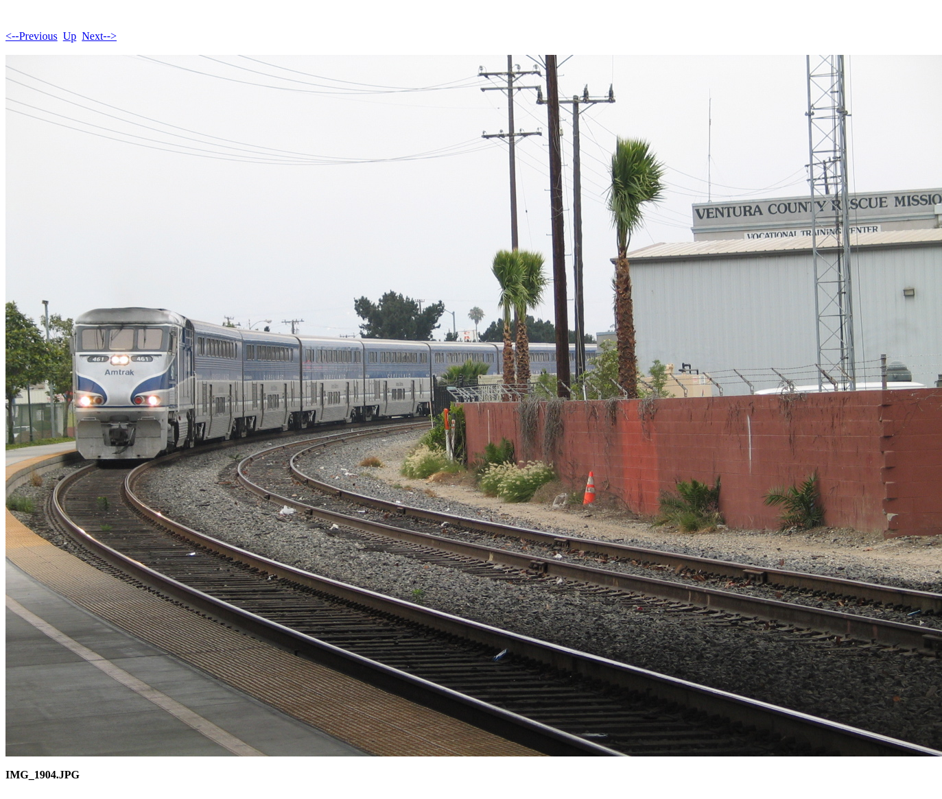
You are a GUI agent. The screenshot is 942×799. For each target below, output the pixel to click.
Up (70, 36)
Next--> (99, 36)
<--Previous (31, 36)
